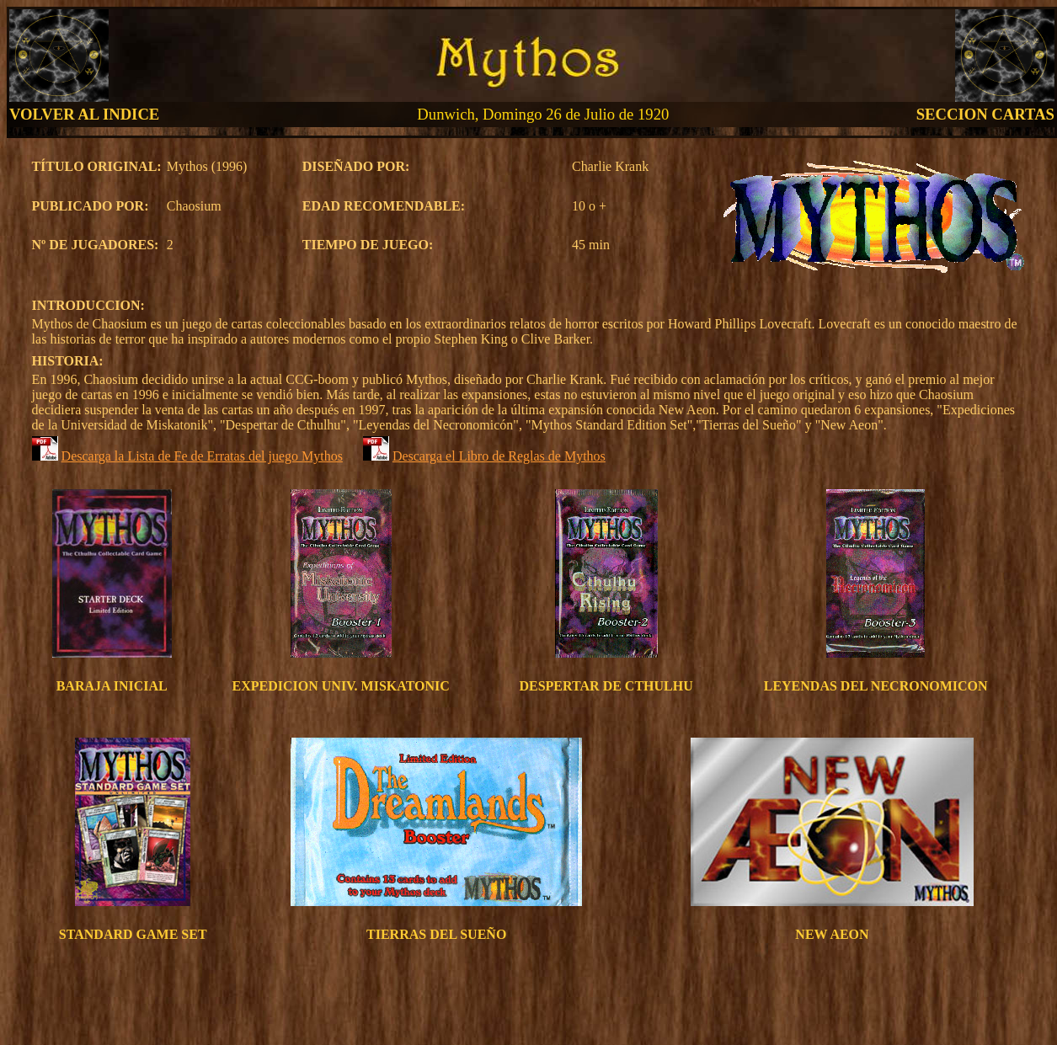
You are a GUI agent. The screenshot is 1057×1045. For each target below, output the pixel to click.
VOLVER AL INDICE (84, 114)
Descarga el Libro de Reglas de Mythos (499, 456)
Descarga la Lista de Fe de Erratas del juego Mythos (202, 456)
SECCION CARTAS (985, 114)
